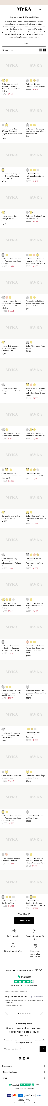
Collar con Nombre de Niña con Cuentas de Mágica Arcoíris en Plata (35, 860)
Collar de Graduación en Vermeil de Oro (35, 217)
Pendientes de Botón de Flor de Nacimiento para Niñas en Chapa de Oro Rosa (35, 649)
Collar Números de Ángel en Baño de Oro (35, 777)
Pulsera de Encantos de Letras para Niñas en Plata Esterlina (36, 693)
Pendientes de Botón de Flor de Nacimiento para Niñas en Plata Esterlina (35, 303)
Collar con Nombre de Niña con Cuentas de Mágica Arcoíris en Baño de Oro (11, 87)
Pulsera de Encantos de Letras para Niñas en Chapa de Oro (10, 348)
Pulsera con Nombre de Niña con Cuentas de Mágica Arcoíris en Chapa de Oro (12, 132)
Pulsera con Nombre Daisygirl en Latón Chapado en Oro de (9, 218)
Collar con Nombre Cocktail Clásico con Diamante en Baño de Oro (36, 903)
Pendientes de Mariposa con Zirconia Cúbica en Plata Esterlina (11, 735)
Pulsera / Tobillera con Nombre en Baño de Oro (35, 434)
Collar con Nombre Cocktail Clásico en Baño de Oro (11, 605)
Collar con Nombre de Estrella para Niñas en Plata (34, 605)
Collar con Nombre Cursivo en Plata (9, 902)
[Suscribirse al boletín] (43, 1049)
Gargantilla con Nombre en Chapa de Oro (11, 517)
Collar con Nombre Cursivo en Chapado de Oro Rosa (35, 734)
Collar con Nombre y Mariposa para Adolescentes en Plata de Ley (11, 561)
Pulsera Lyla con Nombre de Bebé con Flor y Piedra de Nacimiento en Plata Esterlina (11, 304)
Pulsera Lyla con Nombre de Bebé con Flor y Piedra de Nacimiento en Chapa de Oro (36, 391)
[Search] (40, 8)
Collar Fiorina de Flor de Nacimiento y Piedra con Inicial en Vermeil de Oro (35, 261)
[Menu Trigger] (3, 8)
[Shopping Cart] (44, 8)
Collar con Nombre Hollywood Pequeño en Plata (35, 176)
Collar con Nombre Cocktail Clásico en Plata (35, 85)
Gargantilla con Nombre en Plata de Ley (35, 817)
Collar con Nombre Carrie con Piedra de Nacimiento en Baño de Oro (12, 818)
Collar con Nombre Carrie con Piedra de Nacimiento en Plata (12, 261)
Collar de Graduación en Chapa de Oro (11, 777)
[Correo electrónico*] (20, 1049)
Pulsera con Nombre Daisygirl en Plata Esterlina (12, 389)
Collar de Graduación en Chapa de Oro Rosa (11, 859)
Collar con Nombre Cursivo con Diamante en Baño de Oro (11, 475)
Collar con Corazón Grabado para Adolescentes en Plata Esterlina (34, 561)
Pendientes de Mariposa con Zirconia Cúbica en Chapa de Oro (11, 176)
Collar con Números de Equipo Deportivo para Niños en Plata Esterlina (10, 648)
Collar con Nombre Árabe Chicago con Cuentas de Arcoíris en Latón (11, 693)
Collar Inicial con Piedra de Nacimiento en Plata (11, 434)
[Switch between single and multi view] (42, 50)
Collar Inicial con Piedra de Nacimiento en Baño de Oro (36, 518)
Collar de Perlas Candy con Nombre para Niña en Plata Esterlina (35, 131)
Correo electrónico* (12, 1049)
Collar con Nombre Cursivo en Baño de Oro (35, 474)
